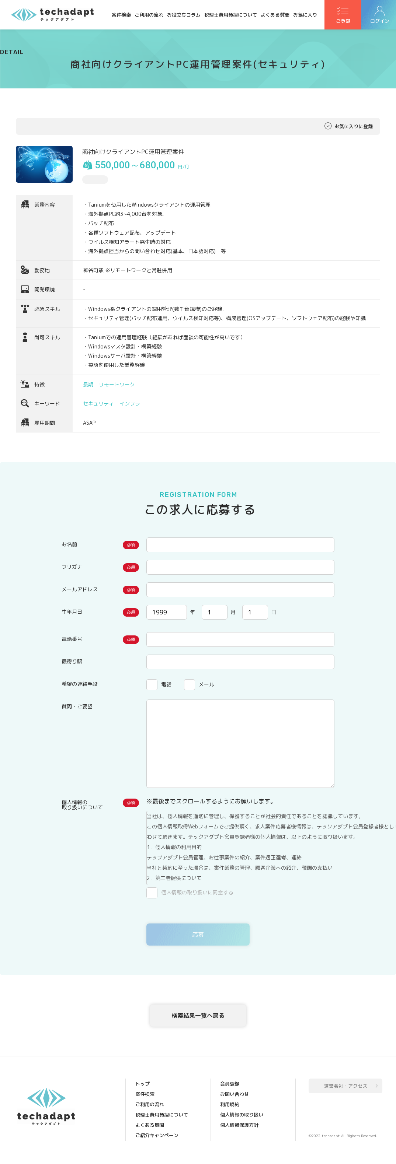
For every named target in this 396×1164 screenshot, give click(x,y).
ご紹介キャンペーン (156, 1135)
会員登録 (229, 1083)
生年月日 (72, 611)
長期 (88, 384)
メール (206, 684)
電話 (166, 684)
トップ (142, 1083)
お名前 (69, 544)
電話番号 (72, 638)
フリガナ (72, 566)
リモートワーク (117, 384)
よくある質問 (275, 14)
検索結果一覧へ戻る (198, 1016)
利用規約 (229, 1104)
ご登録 (343, 22)
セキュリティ (98, 403)
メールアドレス (80, 589)
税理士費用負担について (230, 14)
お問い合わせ (234, 1094)
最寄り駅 (72, 661)
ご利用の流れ (149, 14)
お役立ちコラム (184, 14)
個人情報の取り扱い (241, 1114)
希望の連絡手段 (80, 683)
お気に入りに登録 (353, 126)
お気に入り (305, 14)
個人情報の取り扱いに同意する (197, 892)
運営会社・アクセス (345, 1086)
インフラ (129, 403)
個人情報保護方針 (239, 1125)
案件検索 (121, 14)
